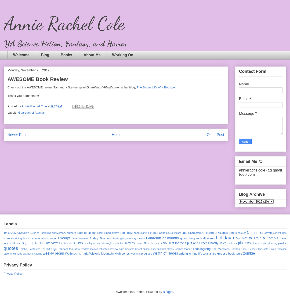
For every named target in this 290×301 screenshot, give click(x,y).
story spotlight (158, 249)
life (74, 243)
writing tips (209, 253)
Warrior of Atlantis (32, 253)
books (154, 232)
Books (66, 55)
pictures (244, 243)
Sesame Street (133, 249)
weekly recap (53, 253)
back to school (86, 232)
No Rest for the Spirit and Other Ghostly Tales (194, 243)
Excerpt (64, 238)
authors (71, 232)
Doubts (27, 238)
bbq (108, 232)
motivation (118, 243)
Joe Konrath (65, 243)
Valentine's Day (13, 253)
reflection (104, 249)
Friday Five (97, 238)
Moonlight (107, 243)
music (139, 243)
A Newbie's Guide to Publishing (34, 233)
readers (85, 249)
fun (108, 238)
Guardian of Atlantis (31, 112)
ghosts (115, 238)
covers (268, 232)
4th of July (10, 232)
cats (184, 232)
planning (272, 243)
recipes (94, 249)
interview (52, 243)
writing (183, 253)
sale (121, 248)
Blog (45, 55)
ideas (283, 238)
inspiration (36, 243)
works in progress (141, 253)
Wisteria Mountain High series (109, 253)
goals (141, 238)
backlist (101, 233)
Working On (122, 55)
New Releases (153, 243)
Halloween (207, 238)
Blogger (168, 292)
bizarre (115, 233)
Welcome (21, 55)
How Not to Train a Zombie (256, 238)
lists (80, 243)
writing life (195, 253)
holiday (223, 237)
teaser (187, 248)
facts (75, 238)
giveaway (130, 238)
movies (130, 243)
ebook (36, 238)
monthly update (92, 243)
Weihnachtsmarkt (76, 253)
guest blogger (189, 238)
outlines (232, 243)
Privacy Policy (13, 273)
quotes (11, 248)
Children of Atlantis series (219, 232)
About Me (92, 55)
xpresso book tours (230, 253)
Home (117, 135)
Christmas (255, 232)
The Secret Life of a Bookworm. (158, 87)
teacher (179, 249)
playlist (282, 243)
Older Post (215, 135)
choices (242, 233)
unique (272, 249)
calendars (175, 233)
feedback (83, 238)
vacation (281, 249)
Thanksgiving (202, 249)
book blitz (126, 232)
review (114, 248)
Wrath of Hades (165, 253)
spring (146, 249)
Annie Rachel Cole (64, 23)
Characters (195, 232)
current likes (279, 233)
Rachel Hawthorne (30, 249)
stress (170, 249)
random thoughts (69, 248)
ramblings (49, 249)
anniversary (59, 232)
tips (244, 249)
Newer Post (16, 135)
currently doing (13, 238)
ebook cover (49, 238)
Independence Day (15, 243)
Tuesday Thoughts (258, 249)
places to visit (259, 243)
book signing (141, 232)
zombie (249, 253)
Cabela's (164, 232)
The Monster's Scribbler (227, 248)
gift (122, 238)
